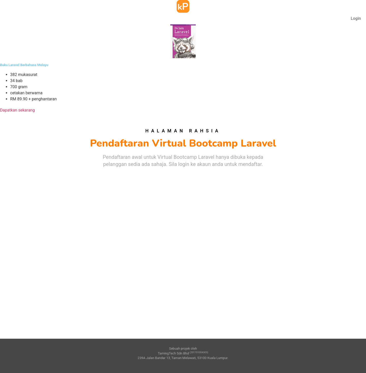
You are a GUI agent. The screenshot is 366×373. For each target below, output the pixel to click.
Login (356, 18)
